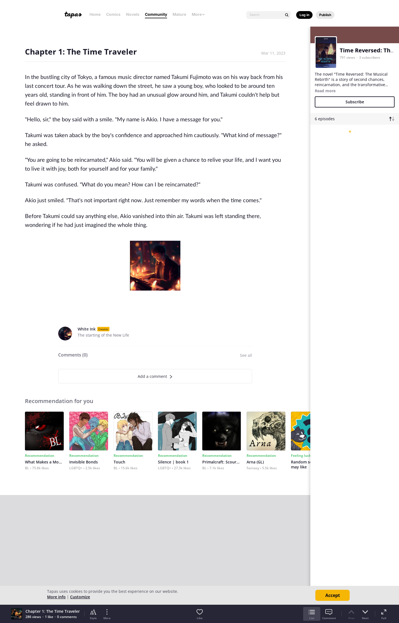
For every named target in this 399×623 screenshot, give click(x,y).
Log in (304, 15)
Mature (179, 14)
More (198, 14)
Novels (132, 14)
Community (156, 14)
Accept (332, 595)
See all (246, 355)
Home (95, 14)
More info (56, 596)
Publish (325, 15)
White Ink (87, 329)
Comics (113, 14)
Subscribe (355, 101)
